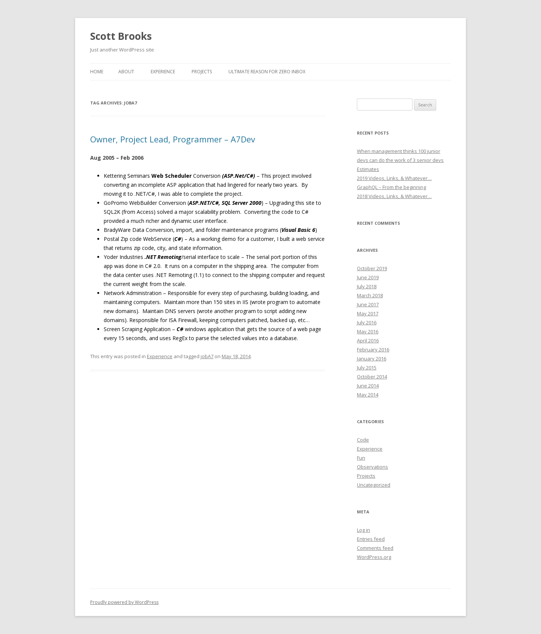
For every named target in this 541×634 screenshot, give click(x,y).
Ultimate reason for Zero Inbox (266, 71)
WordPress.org (374, 557)
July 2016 (366, 322)
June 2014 (368, 385)
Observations (372, 466)
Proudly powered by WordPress (124, 602)
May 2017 (367, 313)
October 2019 (372, 268)
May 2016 (367, 331)
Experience (163, 71)
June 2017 (368, 304)
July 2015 (366, 367)
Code (363, 439)
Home (96, 71)
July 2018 (366, 286)
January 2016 (371, 358)
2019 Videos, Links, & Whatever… (394, 178)
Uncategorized (373, 484)
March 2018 (370, 295)
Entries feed (371, 539)
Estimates (368, 169)
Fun (361, 457)
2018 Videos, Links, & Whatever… (394, 196)
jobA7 (207, 356)
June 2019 (368, 277)
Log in (363, 530)
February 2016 (373, 349)
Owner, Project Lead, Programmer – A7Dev (172, 139)
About (126, 71)
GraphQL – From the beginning (391, 187)
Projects (202, 71)
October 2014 (372, 376)
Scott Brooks (121, 36)
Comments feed (375, 548)
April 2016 (368, 340)
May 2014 (367, 394)
